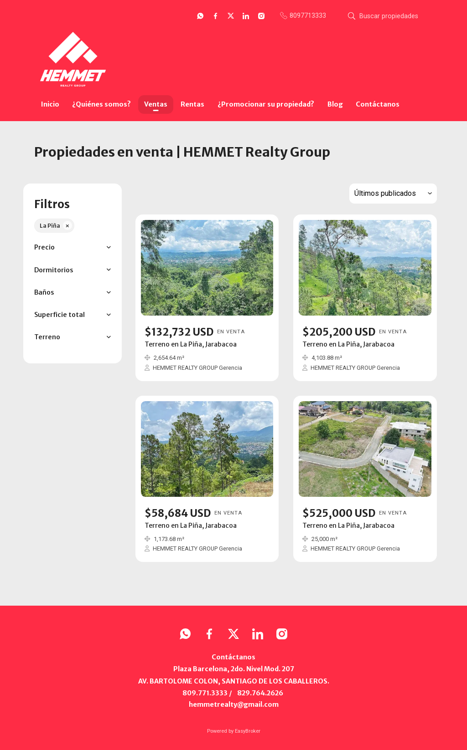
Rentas (192, 104)
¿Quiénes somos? (101, 104)
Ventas (155, 104)
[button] (72, 247)
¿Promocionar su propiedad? (266, 104)
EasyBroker (247, 731)
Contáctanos (378, 104)
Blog (335, 104)
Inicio (50, 104)
